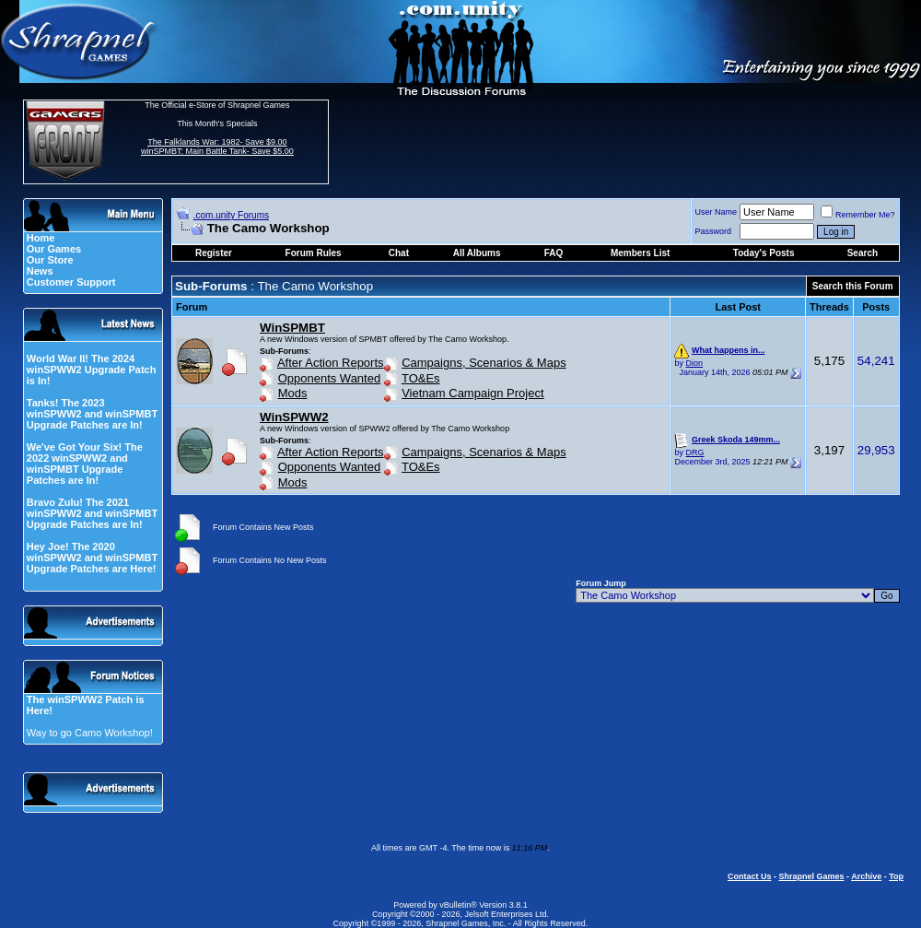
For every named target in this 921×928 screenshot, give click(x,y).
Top (896, 876)
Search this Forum (852, 286)
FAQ (554, 253)
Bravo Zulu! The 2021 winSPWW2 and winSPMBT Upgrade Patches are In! (92, 513)
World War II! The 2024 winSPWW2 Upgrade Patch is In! (92, 369)
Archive (866, 876)
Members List (640, 253)
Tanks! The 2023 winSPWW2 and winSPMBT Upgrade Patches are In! (92, 413)
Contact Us (750, 876)
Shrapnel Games (811, 876)
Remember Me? (858, 214)
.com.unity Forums (231, 215)
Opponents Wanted (329, 378)
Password (713, 231)
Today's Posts (764, 253)
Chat (399, 253)
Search (862, 253)
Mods (293, 393)
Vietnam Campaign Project (472, 393)
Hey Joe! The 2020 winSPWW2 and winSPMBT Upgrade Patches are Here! (92, 557)
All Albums (477, 253)
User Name (716, 212)
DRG (694, 452)
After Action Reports (330, 363)
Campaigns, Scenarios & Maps (483, 363)
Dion (694, 363)
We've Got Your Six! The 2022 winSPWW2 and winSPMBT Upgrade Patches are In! (85, 463)
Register (213, 253)
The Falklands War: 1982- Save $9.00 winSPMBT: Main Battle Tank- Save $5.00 (217, 146)
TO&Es (421, 378)
